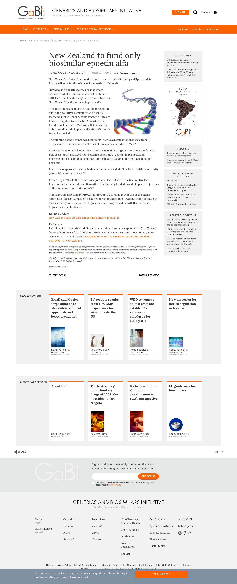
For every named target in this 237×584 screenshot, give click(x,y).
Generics (41, 29)
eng (203, 12)
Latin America (47, 531)
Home (24, 29)
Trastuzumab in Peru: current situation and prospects (182, 155)
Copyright (118, 565)
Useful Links (157, 546)
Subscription (212, 29)
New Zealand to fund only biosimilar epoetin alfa (75, 41)
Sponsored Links (159, 533)
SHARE (20, 452)
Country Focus (130, 530)
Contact (131, 565)
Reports (125, 554)
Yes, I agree (161, 574)
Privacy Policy (114, 485)
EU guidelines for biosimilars (181, 204)
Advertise (197, 29)
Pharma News (157, 539)
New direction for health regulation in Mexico (179, 250)
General (68, 526)
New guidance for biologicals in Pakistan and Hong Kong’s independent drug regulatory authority (183, 74)
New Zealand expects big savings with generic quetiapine (84, 218)
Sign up (180, 12)
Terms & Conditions (85, 565)
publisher (79, 253)
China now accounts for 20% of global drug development (182, 162)
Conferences (157, 519)
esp (211, 12)
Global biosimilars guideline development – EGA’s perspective (181, 198)
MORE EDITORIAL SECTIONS (95, 29)
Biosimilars (63, 29)
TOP (218, 452)
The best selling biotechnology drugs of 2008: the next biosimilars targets (182, 188)
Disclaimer (104, 565)
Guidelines (127, 537)
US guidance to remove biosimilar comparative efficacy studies (182, 63)
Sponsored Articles (161, 526)
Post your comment (128, 73)
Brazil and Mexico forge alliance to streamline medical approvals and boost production (183, 222)
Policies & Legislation (39, 41)
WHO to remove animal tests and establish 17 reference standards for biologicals (181, 242)
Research (68, 539)
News (66, 533)
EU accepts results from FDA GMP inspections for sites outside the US (182, 232)
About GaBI (182, 29)
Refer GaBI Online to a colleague (173, 565)
